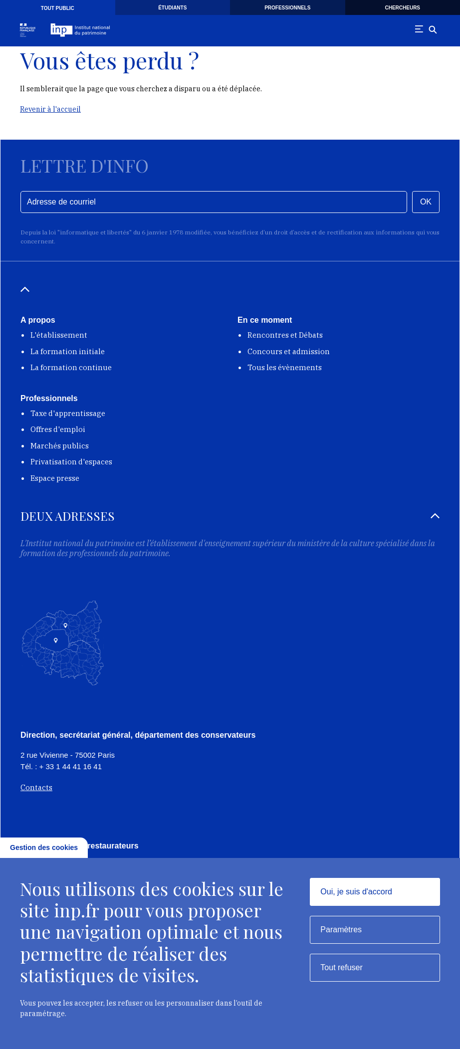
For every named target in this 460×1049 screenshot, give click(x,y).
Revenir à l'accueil (50, 109)
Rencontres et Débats (285, 335)
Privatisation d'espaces (71, 461)
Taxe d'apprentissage (67, 413)
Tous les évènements (284, 367)
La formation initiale (67, 351)
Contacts (36, 787)
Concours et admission (288, 351)
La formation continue (71, 367)
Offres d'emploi (57, 429)
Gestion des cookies (44, 847)
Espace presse (54, 478)
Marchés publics (59, 445)
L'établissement (58, 335)
